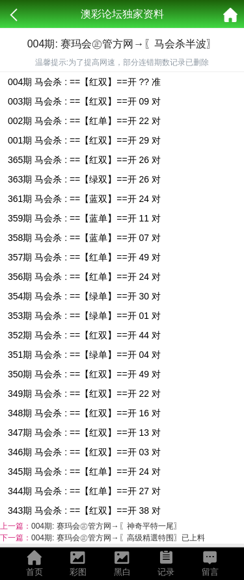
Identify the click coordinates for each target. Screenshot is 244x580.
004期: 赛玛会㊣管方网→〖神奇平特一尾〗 (106, 526)
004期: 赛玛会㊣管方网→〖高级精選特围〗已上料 (118, 537)
